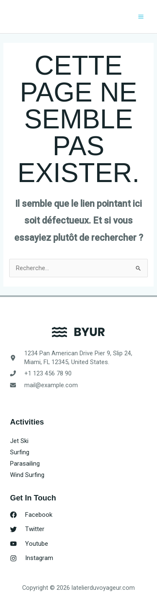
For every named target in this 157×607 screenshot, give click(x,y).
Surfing (19, 452)
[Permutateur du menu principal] (141, 16)
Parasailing (25, 463)
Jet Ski (19, 441)
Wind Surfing (27, 475)
